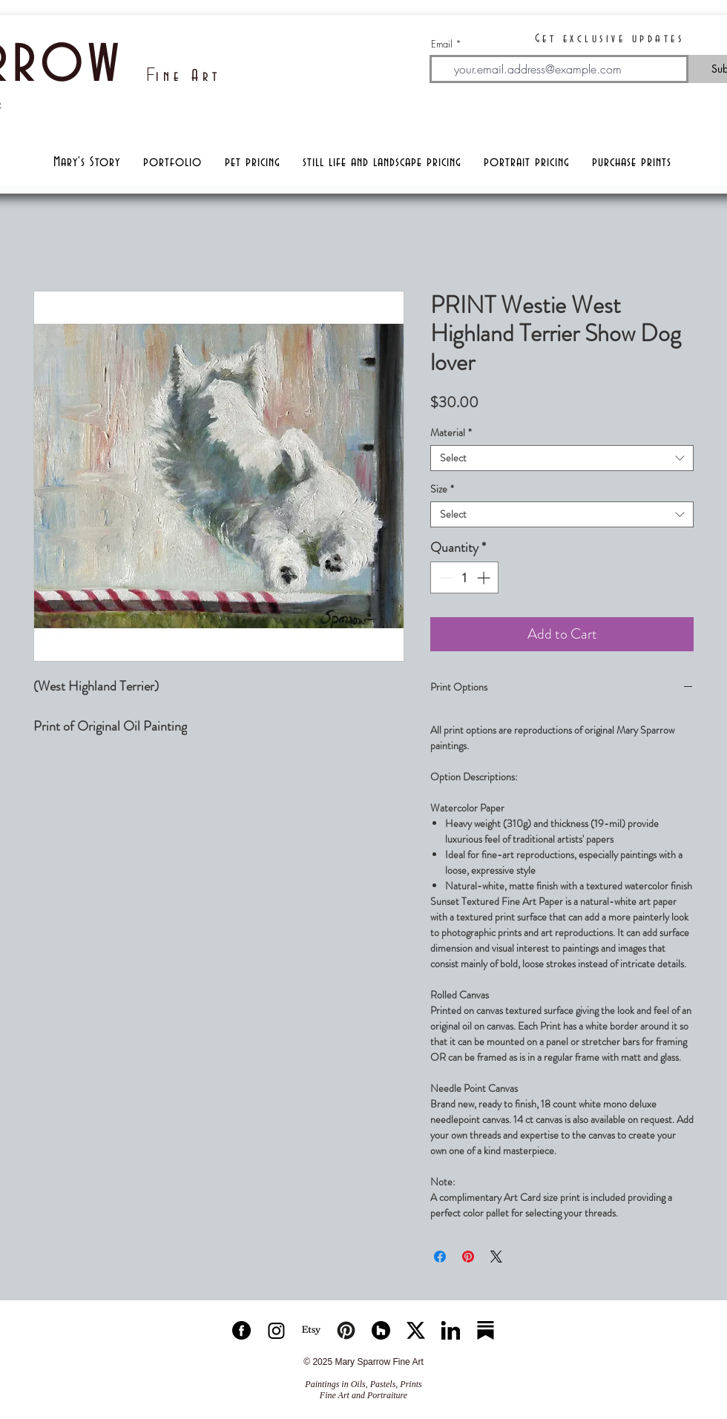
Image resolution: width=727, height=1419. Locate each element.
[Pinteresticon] (346, 1330)
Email (442, 44)
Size (442, 489)
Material (451, 433)
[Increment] (484, 577)
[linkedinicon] (450, 1330)
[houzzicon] (381, 1330)
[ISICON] (276, 1330)
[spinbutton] (464, 577)
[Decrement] (443, 577)
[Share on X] (496, 1256)
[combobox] (562, 458)
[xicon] (416, 1330)
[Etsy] (311, 1330)
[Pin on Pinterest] (468, 1256)
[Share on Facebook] (440, 1256)
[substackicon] (485, 1330)
